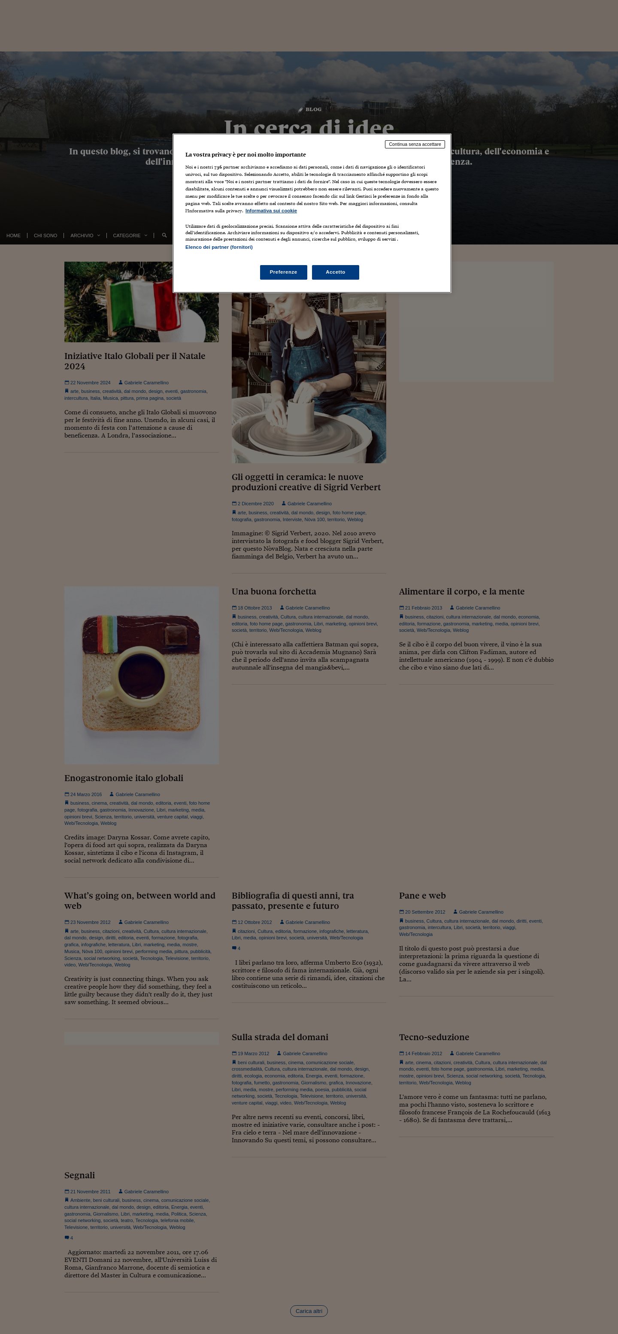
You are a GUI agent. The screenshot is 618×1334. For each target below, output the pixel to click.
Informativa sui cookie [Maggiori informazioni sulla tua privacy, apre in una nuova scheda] (271, 210)
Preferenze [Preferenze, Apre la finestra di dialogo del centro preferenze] (283, 272)
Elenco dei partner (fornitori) (219, 247)
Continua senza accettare (415, 144)
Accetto (335, 272)
